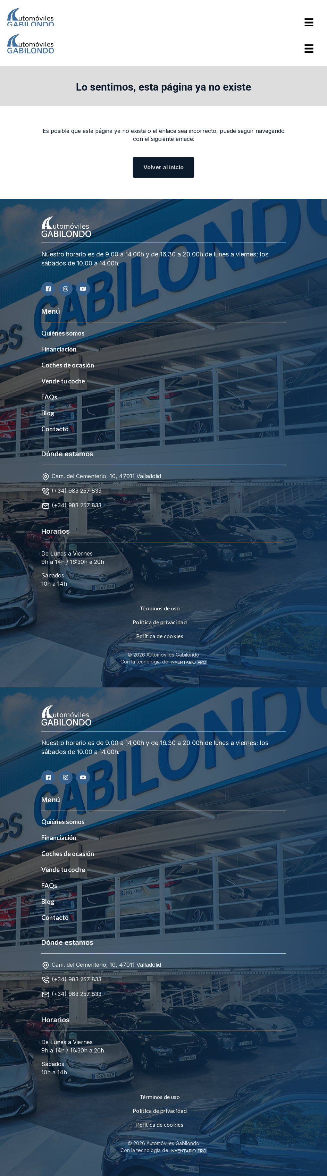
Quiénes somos (63, 333)
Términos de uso (160, 608)
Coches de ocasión (67, 365)
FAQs (49, 397)
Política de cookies (159, 636)
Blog (47, 413)
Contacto (55, 429)
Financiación (58, 349)
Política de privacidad (160, 622)
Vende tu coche (63, 381)
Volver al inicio (163, 167)
